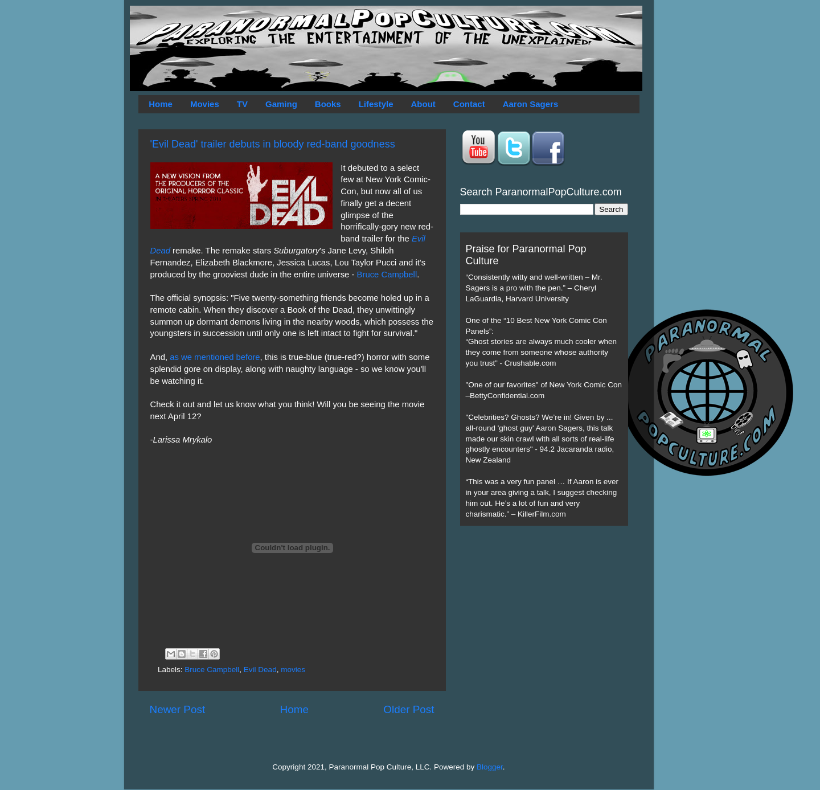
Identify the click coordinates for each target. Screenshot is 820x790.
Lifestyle (376, 104)
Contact (469, 104)
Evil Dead (260, 669)
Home (161, 104)
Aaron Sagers (531, 104)
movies (293, 669)
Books (328, 104)
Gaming (281, 104)
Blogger (490, 767)
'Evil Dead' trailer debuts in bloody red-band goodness (272, 144)
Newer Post (178, 709)
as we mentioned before (215, 357)
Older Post (408, 709)
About (423, 104)
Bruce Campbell (387, 274)
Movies (204, 104)
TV (242, 104)
